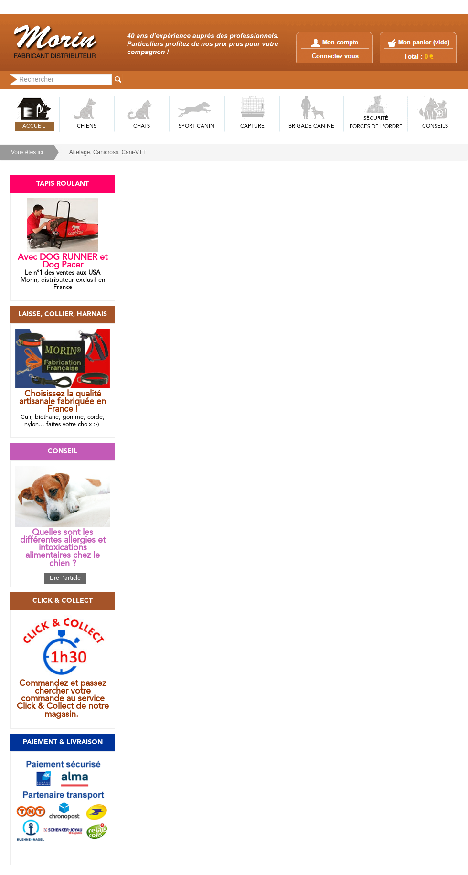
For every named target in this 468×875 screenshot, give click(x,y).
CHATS (141, 126)
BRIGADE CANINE (311, 126)
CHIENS (86, 126)
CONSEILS (435, 126)
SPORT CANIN (196, 126)
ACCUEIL (33, 126)
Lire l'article (65, 578)
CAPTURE (252, 126)
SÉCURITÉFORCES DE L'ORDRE (376, 122)
